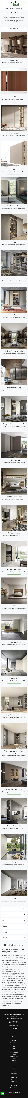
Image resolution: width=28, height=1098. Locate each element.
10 (22, 945)
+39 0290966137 (15, 1021)
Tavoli (14, 1046)
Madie (14, 1058)
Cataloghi (14, 1035)
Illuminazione (14, 1079)
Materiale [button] (4, 914)
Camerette (14, 1073)
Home (7, 8)
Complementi (14, 1081)
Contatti (14, 1036)
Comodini (14, 1070)
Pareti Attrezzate (14, 1056)
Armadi (20, 8)
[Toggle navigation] (25, 3)
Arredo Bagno (14, 1062)
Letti (14, 1068)
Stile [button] (3, 920)
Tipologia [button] (4, 926)
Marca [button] (4, 909)
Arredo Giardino (14, 1087)
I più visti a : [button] (5, 938)
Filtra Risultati (13, 28)
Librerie (14, 1054)
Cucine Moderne (14, 1043)
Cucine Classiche (14, 1044)
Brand (14, 1033)
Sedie (14, 1048)
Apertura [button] (4, 932)
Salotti (14, 1060)
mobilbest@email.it (15, 1022)
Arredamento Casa (14, 8)
